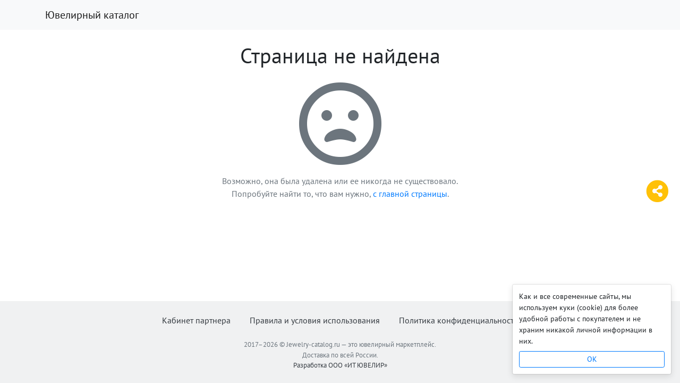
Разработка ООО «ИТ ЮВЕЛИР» (340, 365)
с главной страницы (410, 193)
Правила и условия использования (315, 320)
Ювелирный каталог (92, 15)
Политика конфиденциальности (458, 320)
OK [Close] (592, 359)
